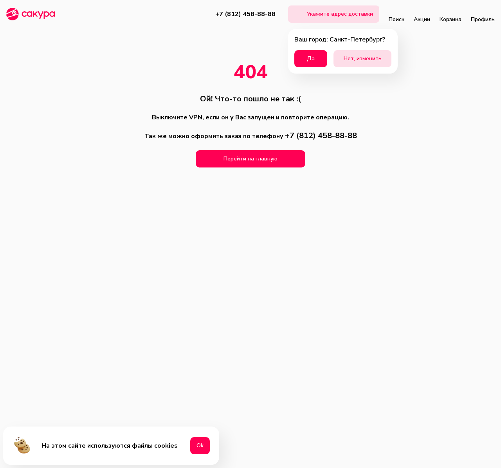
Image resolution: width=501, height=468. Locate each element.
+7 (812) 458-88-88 (245, 14)
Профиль (483, 14)
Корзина (450, 14)
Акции (422, 14)
